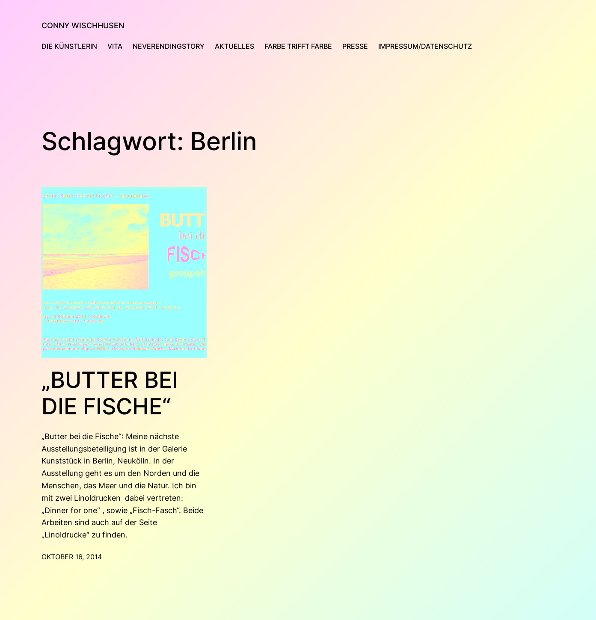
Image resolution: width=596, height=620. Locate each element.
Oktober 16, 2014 (72, 556)
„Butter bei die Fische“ (110, 393)
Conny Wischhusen (83, 25)
